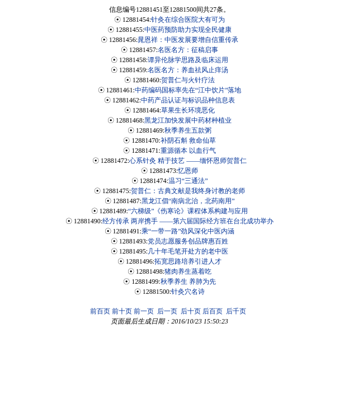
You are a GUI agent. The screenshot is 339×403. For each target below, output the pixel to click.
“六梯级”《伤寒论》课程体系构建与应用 (188, 211)
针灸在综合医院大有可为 (188, 20)
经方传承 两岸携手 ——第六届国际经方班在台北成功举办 (188, 221)
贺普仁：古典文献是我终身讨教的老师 (188, 191)
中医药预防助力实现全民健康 (188, 30)
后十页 (191, 311)
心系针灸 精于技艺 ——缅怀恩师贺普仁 (188, 161)
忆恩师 (188, 171)
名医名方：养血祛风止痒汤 (188, 70)
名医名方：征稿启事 (188, 50)
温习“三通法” (188, 181)
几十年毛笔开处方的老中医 (188, 251)
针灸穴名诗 (188, 292)
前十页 (122, 311)
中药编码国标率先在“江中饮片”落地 (188, 90)
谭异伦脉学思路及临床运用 (188, 60)
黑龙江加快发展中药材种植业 (188, 120)
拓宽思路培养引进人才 (188, 261)
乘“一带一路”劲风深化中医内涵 (188, 231)
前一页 (144, 311)
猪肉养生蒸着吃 (187, 271)
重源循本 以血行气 (188, 150)
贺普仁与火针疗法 (188, 80)
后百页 (213, 311)
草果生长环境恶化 (188, 110)
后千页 (236, 311)
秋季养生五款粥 (187, 130)
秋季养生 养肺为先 (188, 281)
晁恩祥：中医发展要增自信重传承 (188, 40)
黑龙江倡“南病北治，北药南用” (188, 201)
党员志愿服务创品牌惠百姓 (188, 241)
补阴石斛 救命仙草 (188, 140)
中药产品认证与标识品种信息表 (188, 100)
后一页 (167, 311)
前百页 (100, 311)
